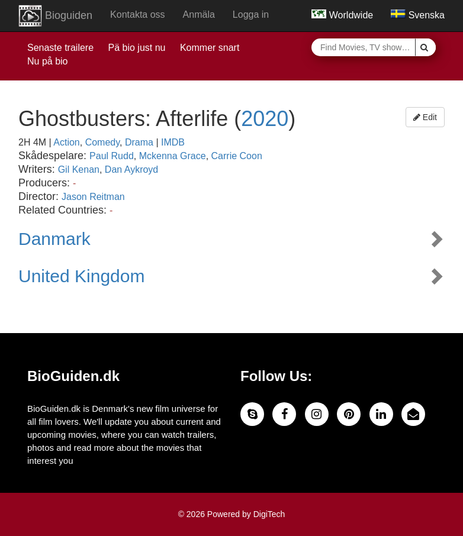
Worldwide (342, 15)
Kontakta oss (137, 14)
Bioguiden (55, 16)
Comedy (102, 142)
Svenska (418, 15)
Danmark (54, 238)
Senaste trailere (60, 48)
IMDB (173, 142)
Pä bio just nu (137, 48)
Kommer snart (209, 48)
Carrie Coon (236, 156)
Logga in (251, 14)
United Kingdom (81, 276)
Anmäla (199, 14)
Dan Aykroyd (131, 169)
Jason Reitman (93, 197)
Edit (425, 117)
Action (66, 142)
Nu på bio (47, 61)
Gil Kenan (78, 169)
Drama (139, 142)
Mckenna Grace (172, 156)
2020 (264, 118)
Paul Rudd (111, 156)
